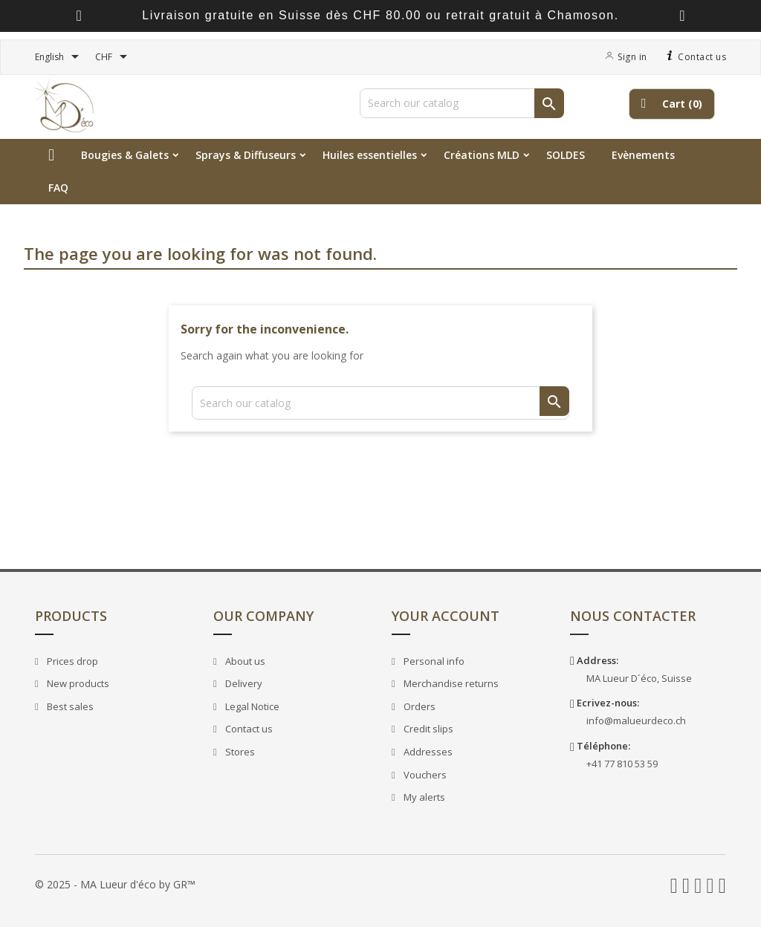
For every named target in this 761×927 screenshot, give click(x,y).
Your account (445, 616)
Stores (239, 751)
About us (244, 661)
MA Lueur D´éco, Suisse (639, 678)
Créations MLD (481, 155)
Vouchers (424, 774)
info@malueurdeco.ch (636, 720)
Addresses (427, 751)
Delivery (242, 683)
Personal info (432, 661)
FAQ (58, 187)
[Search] (462, 103)
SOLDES (565, 155)
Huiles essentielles (370, 155)
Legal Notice (251, 706)
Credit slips (427, 728)
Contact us (694, 57)
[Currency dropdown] (113, 57)
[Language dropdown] (59, 57)
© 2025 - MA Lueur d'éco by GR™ (115, 884)
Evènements (643, 155)
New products (77, 683)
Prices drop (71, 661)
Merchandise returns (450, 683)
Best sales (69, 706)
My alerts (423, 797)
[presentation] (78, 16)
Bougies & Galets (125, 155)
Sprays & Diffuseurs (245, 155)
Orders (418, 706)
